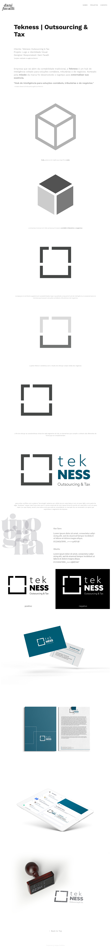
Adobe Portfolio (59, 945)
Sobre (85, 5)
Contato (103, 5)
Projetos (94, 5)
